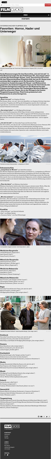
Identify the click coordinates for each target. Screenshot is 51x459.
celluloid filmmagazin (9, 447)
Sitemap (6, 438)
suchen (47, 5)
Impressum (7, 434)
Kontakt (7, 432)
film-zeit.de (7, 445)
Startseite (25, 19)
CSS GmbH (7, 449)
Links (6, 442)
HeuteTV (6, 443)
